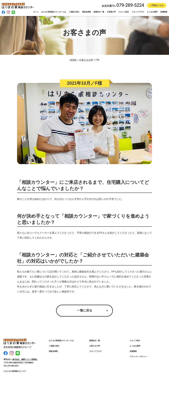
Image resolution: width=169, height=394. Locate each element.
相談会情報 (86, 12)
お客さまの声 (94, 346)
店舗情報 (163, 12)
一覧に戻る (84, 310)
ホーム (36, 12)
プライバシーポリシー (138, 357)
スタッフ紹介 (123, 12)
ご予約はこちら (156, 5)
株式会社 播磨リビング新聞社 (24, 359)
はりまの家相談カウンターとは (53, 12)
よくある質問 (152, 12)
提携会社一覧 (99, 12)
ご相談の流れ (74, 12)
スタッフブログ (138, 12)
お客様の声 (111, 12)
